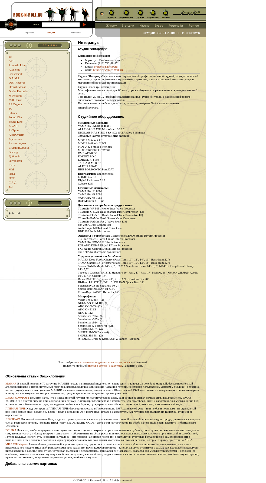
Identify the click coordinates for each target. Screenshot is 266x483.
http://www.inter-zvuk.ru (108, 69)
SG (10, 108)
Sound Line (15, 121)
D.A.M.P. (14, 78)
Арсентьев (15, 139)
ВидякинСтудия (19, 147)
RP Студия (15, 104)
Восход (13, 152)
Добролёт (15, 156)
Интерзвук (15, 160)
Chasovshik (15, 73)
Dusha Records (18, 91)
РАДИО (51, 32)
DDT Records (17, 82)
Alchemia (14, 69)
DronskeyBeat (17, 86)
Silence (13, 113)
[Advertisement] (102, 352)
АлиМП (14, 126)
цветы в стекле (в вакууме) (105, 365)
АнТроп (14, 130)
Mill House (15, 99)
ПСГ (12, 178)
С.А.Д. (13, 182)
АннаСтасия (16, 134)
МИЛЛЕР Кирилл (16, 444)
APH (12, 60)
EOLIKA (10, 430)
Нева (12, 173)
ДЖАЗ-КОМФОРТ (17, 397)
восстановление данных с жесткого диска (103, 362)
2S (10, 56)
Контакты (76, 32)
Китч (12, 165)
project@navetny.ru (106, 66)
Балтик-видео (17, 143)
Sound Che (15, 117)
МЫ (11, 169)
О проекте (29, 32)
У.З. (11, 186)
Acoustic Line (17, 65)
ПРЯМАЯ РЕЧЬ (15, 408)
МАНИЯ (11, 383)
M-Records (15, 95)
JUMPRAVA (13, 419)
